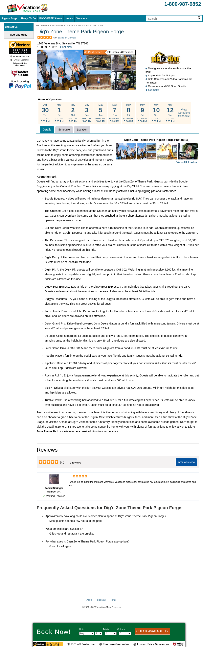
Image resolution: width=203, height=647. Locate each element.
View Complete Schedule (184, 113)
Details (47, 129)
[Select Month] (86, 633)
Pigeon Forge (9, 18)
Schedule (153, 89)
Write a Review (186, 462)
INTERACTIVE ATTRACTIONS (90, 25)
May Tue (100, 113)
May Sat (73, 113)
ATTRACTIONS (70, 25)
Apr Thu (45, 113)
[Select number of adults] (111, 633)
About (89, 600)
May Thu (114, 113)
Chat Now (66, 47)
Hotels (69, 18)
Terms (113, 600)
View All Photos (186, 162)
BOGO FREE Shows (50, 18)
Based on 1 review (67, 37)
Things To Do (28, 18)
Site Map (101, 600)
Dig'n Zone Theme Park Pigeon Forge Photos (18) (157, 151)
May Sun (87, 113)
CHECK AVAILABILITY (152, 631)
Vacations (81, 18)
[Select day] (98, 633)
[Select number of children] (125, 633)
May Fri (59, 113)
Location (82, 129)
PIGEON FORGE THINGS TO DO (49, 25)
